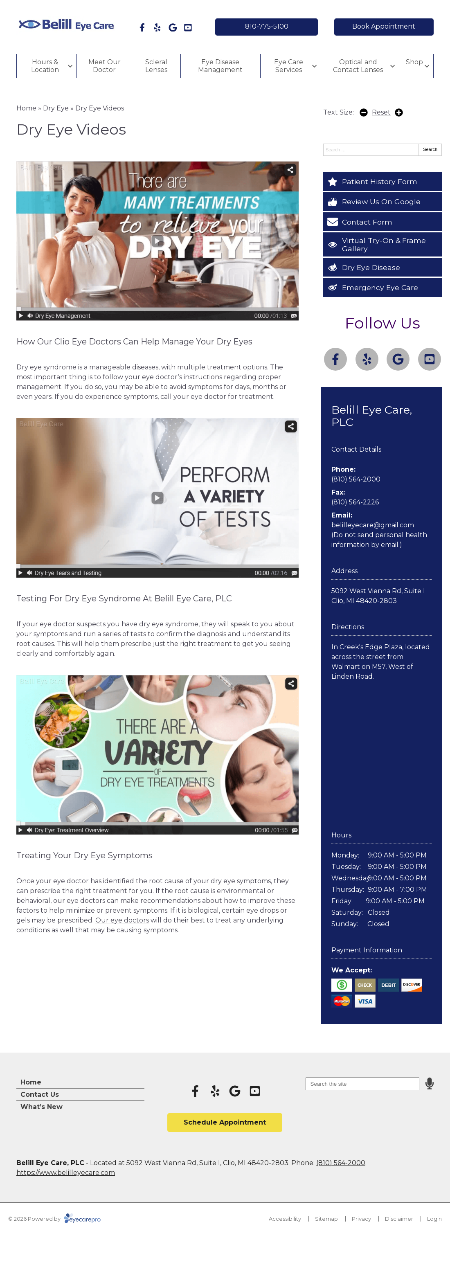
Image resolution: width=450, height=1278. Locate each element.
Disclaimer (399, 1218)
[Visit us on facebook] (142, 27)
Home (26, 108)
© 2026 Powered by (54, 1218)
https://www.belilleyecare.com (65, 1173)
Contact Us (39, 1094)
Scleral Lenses (156, 66)
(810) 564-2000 (355, 479)
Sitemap (326, 1218)
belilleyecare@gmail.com (372, 525)
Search (430, 149)
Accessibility (285, 1218)
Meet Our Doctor (104, 66)
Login (434, 1218)
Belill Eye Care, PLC (371, 416)
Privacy (361, 1218)
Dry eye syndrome (46, 367)
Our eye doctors (122, 920)
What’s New (41, 1107)
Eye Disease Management (220, 66)
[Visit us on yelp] (157, 27)
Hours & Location (45, 66)
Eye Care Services (288, 66)
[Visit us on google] (173, 27)
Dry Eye (56, 108)
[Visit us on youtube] (188, 27)
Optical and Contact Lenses (358, 66)
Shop (414, 62)
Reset (381, 112)
